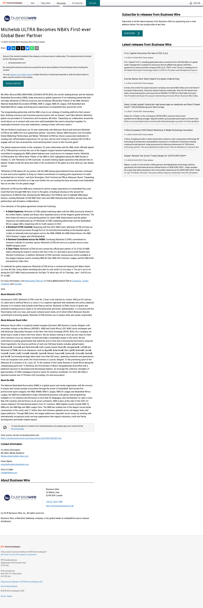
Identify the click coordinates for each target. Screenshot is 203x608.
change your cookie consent (21, 75)
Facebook (76, 281)
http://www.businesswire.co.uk (60, 506)
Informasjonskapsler (9, 586)
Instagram (5, 284)
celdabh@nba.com (9, 472)
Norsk (3, 596)
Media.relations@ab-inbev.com (15, 456)
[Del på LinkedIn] (13, 48)
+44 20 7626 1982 (54, 501)
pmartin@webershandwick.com (15, 464)
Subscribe (132, 33)
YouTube (18, 284)
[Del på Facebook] (9, 48)
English (9, 596)
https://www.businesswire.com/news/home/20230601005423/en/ (31, 438)
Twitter (85, 281)
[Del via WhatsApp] (32, 48)
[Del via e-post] (37, 48)
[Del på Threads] (23, 48)
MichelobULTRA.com (34, 281)
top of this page (17, 429)
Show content (13, 83)
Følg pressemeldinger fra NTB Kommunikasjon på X (22, 582)
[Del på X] (18, 48)
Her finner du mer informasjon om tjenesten (19, 555)
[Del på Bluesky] (27, 48)
